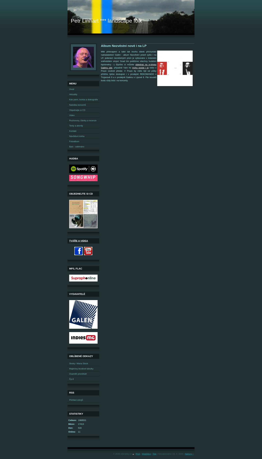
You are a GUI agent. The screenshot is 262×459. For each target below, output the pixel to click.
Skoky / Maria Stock (78, 363)
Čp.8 (71, 379)
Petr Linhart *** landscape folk (106, 21)
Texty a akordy (76, 125)
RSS (138, 454)
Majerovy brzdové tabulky (81, 368)
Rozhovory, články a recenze (82, 120)
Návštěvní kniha (76, 136)
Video (72, 115)
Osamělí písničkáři (78, 374)
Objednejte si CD (77, 110)
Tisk (154, 454)
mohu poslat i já (140, 67)
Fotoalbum (74, 141)
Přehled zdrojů (76, 400)
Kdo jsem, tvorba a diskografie (83, 99)
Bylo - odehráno (76, 146)
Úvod (71, 89)
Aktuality (73, 94)
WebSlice (146, 454)
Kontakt (72, 131)
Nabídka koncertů (77, 105)
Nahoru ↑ (189, 454)
